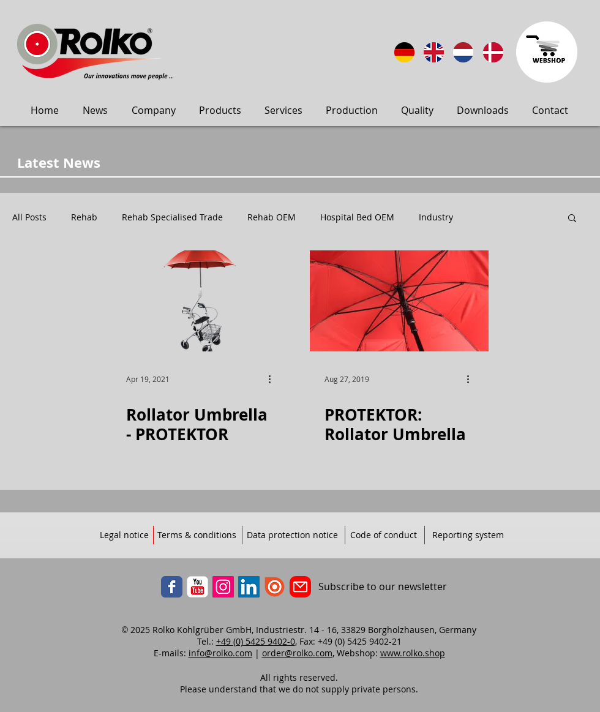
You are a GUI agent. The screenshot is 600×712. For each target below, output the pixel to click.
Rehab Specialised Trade (172, 217)
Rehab (84, 217)
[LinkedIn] (249, 587)
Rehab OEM (271, 217)
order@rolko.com (297, 653)
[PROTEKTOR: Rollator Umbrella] (399, 300)
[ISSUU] (274, 587)
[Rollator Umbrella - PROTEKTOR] (200, 300)
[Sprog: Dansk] (493, 52)
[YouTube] (197, 587)
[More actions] (273, 379)
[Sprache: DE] (404, 52)
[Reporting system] (468, 535)
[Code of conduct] (383, 535)
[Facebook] (171, 587)
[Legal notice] (124, 535)
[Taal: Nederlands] (463, 52)
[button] (572, 218)
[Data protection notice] (292, 535)
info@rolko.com (220, 653)
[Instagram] (223, 587)
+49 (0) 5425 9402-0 (255, 641)
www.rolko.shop (412, 653)
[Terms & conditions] (196, 535)
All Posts (29, 217)
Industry (436, 217)
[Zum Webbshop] (546, 52)
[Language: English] (434, 52)
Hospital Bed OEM (357, 217)
